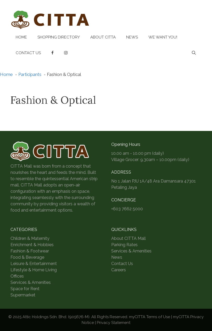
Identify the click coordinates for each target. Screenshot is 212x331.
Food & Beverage (27, 257)
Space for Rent (25, 288)
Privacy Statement (113, 322)
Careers (118, 269)
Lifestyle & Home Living (33, 269)
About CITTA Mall (128, 238)
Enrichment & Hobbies (32, 244)
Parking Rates (124, 244)
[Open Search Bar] (194, 53)
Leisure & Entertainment (33, 263)
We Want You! (162, 37)
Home (21, 37)
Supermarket (22, 295)
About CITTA (103, 37)
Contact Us (28, 53)
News (132, 37)
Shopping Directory (58, 37)
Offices (17, 276)
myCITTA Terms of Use (149, 317)
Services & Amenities (30, 282)
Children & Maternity (29, 238)
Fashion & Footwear (29, 251)
